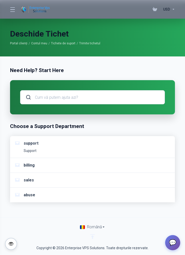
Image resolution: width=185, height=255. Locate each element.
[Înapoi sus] (92, 236)
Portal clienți (18, 43)
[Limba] (92, 227)
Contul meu (39, 43)
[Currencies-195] (168, 9)
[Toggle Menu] (12, 9)
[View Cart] (156, 9)
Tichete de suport (63, 43)
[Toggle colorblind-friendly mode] (11, 244)
